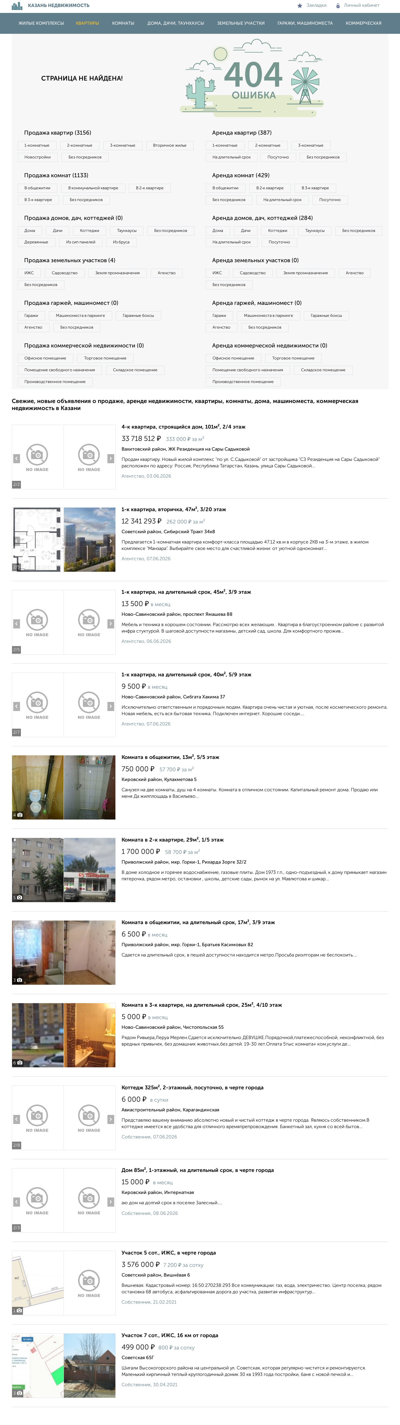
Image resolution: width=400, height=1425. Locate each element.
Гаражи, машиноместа (305, 23)
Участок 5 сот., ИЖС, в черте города (169, 1271)
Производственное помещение (56, 399)
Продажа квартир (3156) (59, 133)
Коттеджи (93, 233)
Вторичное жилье (42, 158)
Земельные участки (241, 23)
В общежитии (38, 189)
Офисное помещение (46, 375)
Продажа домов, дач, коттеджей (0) (75, 220)
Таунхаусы (133, 233)
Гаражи (32, 332)
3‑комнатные (127, 146)
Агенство (174, 288)
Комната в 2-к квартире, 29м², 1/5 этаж (173, 858)
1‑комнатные (37, 146)
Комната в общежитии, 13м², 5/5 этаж (170, 775)
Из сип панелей (137, 245)
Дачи (60, 233)
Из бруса (34, 257)
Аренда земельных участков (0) (257, 276)
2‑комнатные (82, 146)
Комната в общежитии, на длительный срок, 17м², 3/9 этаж (198, 940)
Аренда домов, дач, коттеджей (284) (264, 232)
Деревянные (90, 245)
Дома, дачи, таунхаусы (175, 23)
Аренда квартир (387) (243, 133)
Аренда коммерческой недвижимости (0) (271, 363)
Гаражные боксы (144, 332)
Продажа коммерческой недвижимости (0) (86, 363)
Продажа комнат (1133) (58, 177)
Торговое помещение (108, 375)
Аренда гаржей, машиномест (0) (258, 319)
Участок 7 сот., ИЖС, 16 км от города (170, 1353)
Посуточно (282, 158)
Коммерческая (363, 23)
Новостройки (92, 158)
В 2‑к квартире (156, 189)
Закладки (311, 5)
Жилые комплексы (41, 23)
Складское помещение (138, 387)
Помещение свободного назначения (61, 387)
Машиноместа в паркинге (83, 332)
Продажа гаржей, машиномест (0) (73, 319)
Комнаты (123, 23)
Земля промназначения (122, 288)
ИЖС (30, 288)
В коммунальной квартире (96, 189)
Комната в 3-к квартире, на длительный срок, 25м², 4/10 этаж (202, 1023)
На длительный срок (233, 158)
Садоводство (67, 288)
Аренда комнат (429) (242, 177)
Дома (30, 233)
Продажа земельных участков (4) (71, 276)
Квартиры (87, 23)
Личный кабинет (358, 5)
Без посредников (142, 158)
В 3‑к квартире (39, 201)
